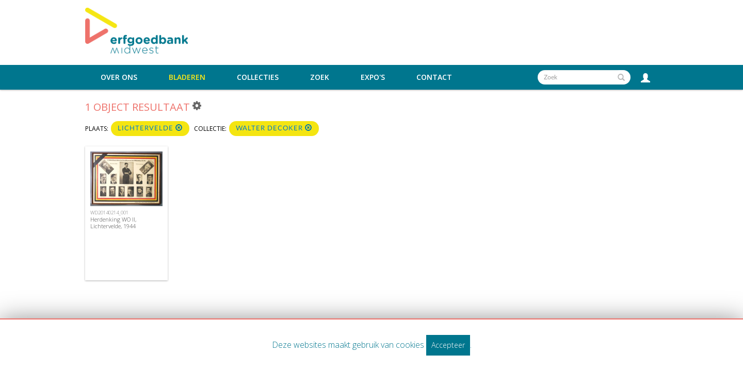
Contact (434, 77)
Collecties (258, 77)
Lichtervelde (150, 128)
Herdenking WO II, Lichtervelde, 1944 (113, 222)
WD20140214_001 (109, 212)
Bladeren (187, 77)
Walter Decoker (274, 128)
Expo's (373, 77)
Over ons (119, 77)
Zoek (319, 77)
